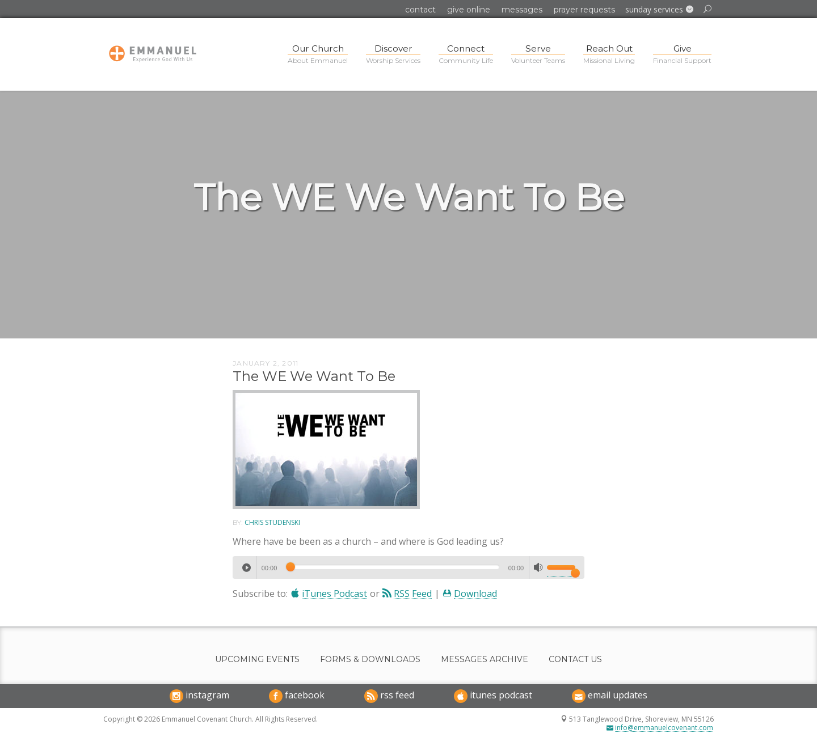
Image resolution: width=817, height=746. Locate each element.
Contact (420, 10)
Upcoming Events (257, 659)
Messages (522, 10)
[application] (408, 567)
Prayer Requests (584, 10)
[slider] (392, 567)
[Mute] (538, 567)
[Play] (246, 567)
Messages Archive (484, 659)
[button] (659, 10)
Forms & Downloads (370, 659)
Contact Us (575, 659)
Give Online (468, 10)
